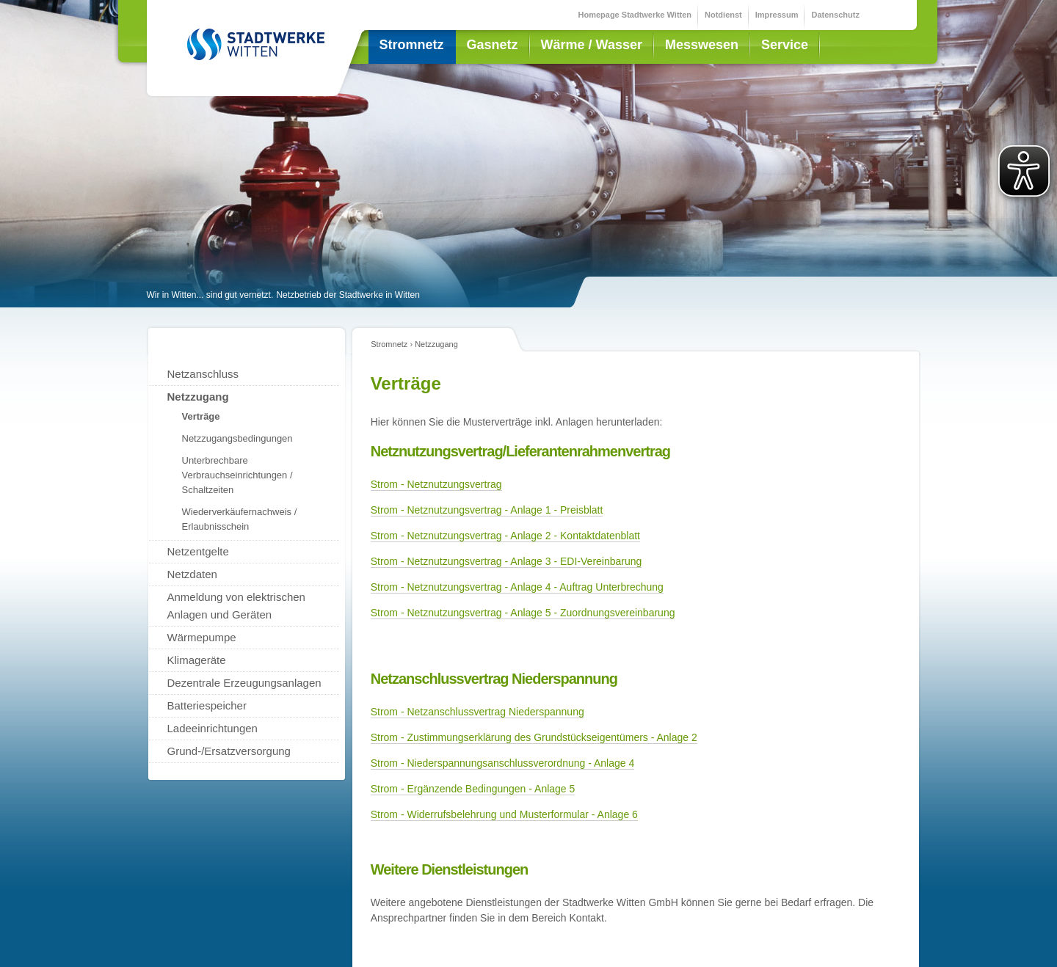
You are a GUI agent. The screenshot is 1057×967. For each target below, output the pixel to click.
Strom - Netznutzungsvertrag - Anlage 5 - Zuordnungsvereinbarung (523, 612)
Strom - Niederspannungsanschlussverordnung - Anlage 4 (503, 763)
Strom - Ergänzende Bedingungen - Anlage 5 (473, 789)
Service (784, 44)
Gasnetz (492, 44)
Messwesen (701, 44)
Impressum (777, 14)
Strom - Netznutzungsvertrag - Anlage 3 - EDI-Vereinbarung (506, 561)
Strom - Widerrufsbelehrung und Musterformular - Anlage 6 (504, 814)
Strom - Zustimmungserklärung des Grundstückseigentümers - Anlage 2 (534, 737)
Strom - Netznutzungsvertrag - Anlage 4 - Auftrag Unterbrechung (517, 587)
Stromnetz (411, 44)
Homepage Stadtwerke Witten (635, 14)
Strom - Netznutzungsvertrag (436, 484)
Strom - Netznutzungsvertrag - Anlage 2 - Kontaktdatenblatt (505, 535)
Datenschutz (835, 14)
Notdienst (723, 14)
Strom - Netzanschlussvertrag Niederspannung (477, 712)
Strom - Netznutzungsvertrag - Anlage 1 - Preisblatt (487, 510)
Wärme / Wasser (591, 44)
